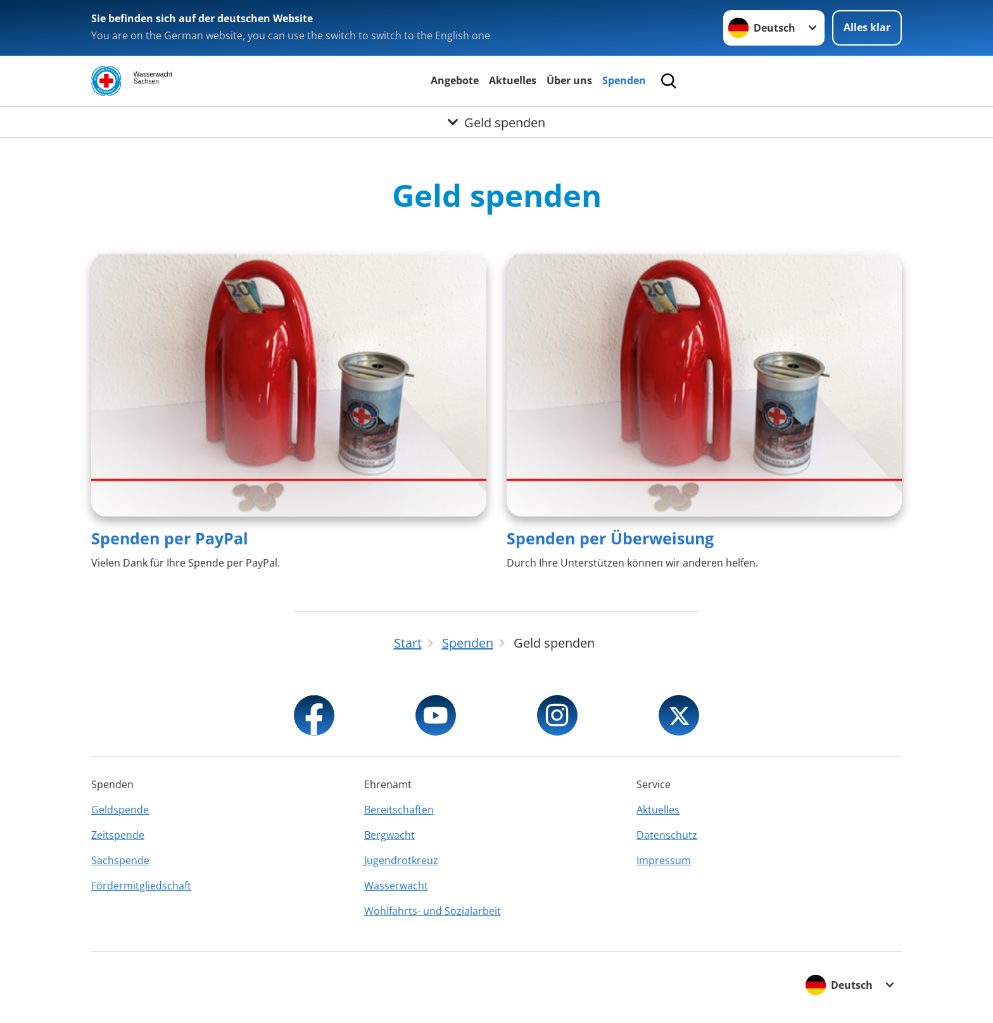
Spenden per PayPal (169, 538)
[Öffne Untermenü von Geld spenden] (496, 122)
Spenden (624, 80)
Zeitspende (117, 835)
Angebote (455, 80)
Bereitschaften (399, 810)
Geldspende (120, 810)
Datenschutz (666, 835)
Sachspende (120, 860)
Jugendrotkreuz (401, 860)
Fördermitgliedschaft (141, 886)
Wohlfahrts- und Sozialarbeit (432, 911)
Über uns (569, 80)
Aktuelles (512, 80)
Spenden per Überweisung (610, 538)
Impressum (663, 860)
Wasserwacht (396, 886)
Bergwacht (389, 835)
